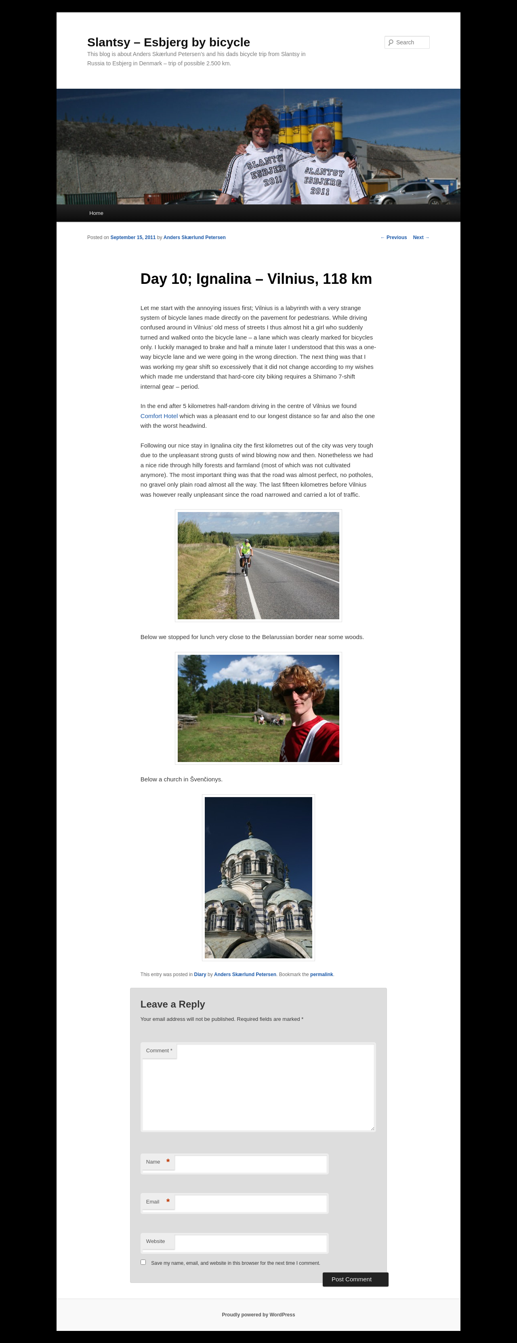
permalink (321, 974)
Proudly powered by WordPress (258, 1315)
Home (96, 213)
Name (158, 1162)
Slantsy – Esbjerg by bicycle (168, 42)
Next (421, 237)
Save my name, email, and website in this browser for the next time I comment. (235, 1263)
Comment (159, 1050)
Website (155, 1241)
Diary (200, 974)
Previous (393, 237)
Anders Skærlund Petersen (195, 237)
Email (158, 1202)
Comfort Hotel (159, 415)
